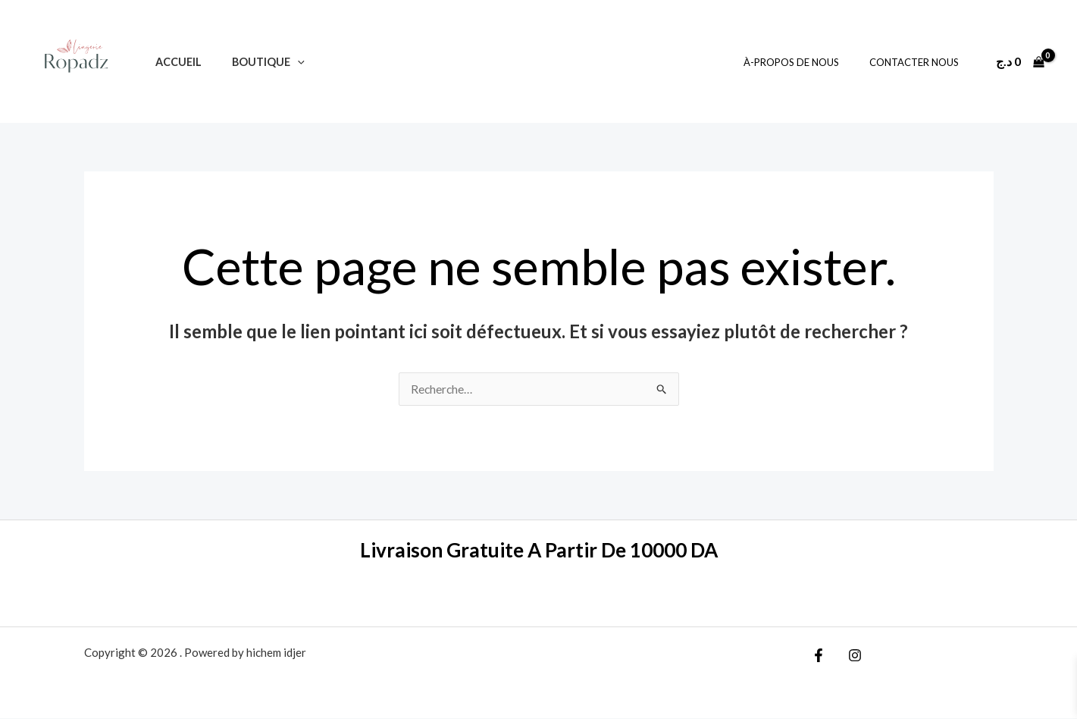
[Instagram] (851, 656)
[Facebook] (818, 656)
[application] (284, 61)
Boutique (255, 61)
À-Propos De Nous (807, 62)
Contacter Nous (919, 62)
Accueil (174, 61)
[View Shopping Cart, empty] (1019, 61)
